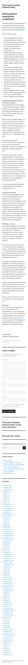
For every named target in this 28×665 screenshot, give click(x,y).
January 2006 (8, 631)
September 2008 (8, 565)
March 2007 (7, 602)
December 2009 (8, 533)
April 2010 (7, 525)
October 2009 (8, 537)
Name (4, 382)
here (23, 29)
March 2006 (7, 627)
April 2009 (7, 550)
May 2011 (6, 498)
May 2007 (6, 598)
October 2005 (8, 638)
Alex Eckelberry (6, 340)
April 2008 (7, 575)
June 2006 (7, 621)
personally (16, 318)
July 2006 (6, 619)
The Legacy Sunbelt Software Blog (11, 6)
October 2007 (8, 588)
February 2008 (8, 579)
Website (4, 396)
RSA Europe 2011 (8, 473)
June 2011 (6, 496)
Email (4, 389)
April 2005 (7, 650)
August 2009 (7, 542)
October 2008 (8, 562)
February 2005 (8, 654)
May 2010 (6, 523)
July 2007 (6, 594)
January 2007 (7, 606)
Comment (5, 359)
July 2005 (6, 644)
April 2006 (7, 625)
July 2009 (6, 544)
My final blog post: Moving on (13, 462)
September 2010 (8, 514)
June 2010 (6, 521)
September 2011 (8, 489)
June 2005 (7, 646)
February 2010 (8, 529)
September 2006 (9, 615)
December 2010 (8, 508)
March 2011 (7, 502)
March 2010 (7, 527)
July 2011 (6, 494)
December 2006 (8, 608)
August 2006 (7, 617)
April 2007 (7, 600)
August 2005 (7, 642)
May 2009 (7, 548)
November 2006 (8, 610)
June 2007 (7, 596)
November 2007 (8, 585)
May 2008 (6, 573)
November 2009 (8, 535)
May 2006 (7, 623)
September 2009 (9, 539)
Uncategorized (5, 342)
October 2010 (7, 512)
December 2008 (8, 558)
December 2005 (8, 633)
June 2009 (7, 546)
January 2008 (7, 581)
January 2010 (7, 531)
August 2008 (7, 567)
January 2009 (8, 556)
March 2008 (7, 577)
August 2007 (7, 592)
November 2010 (8, 510)
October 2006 (8, 613)
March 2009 (7, 552)
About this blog (8, 460)
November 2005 (8, 636)
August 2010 (7, 517)
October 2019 (7, 485)
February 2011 (8, 504)
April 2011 (6, 500)
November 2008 (8, 560)
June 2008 (7, 571)
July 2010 (6, 519)
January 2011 (7, 506)
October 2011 (7, 487)
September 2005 (8, 640)
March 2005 (7, 652)
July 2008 (6, 569)
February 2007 (8, 604)
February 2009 (8, 554)
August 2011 (7, 491)
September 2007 (8, 590)
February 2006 (8, 629)
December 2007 (8, 583)
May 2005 (6, 648)
